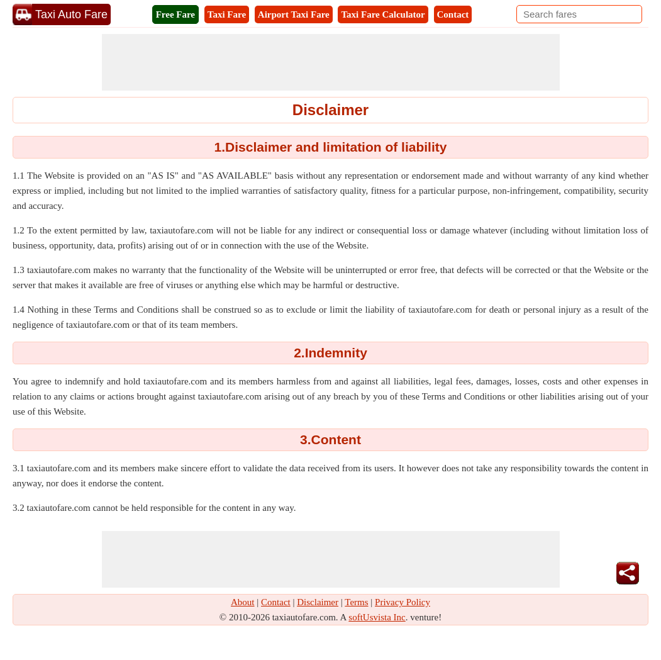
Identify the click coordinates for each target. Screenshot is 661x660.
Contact (453, 14)
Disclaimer (317, 602)
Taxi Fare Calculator (383, 14)
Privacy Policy (402, 602)
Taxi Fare (227, 14)
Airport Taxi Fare (294, 14)
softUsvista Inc (376, 617)
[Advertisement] (331, 62)
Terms (356, 602)
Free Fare (175, 14)
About (243, 602)
